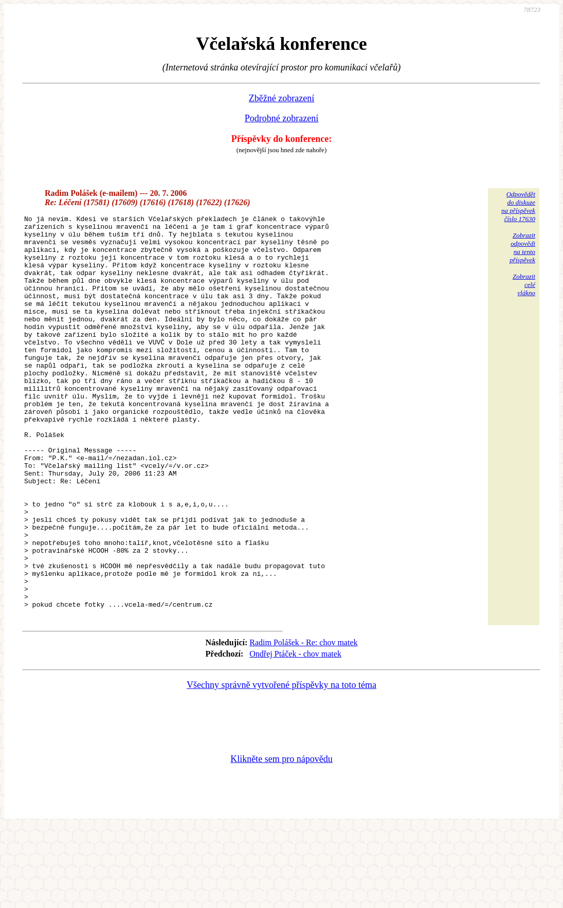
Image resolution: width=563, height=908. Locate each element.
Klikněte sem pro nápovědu (281, 839)
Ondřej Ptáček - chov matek (295, 734)
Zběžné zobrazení (281, 98)
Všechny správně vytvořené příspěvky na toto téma (281, 765)
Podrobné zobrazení (281, 118)
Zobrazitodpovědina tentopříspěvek (522, 247)
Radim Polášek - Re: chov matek (303, 722)
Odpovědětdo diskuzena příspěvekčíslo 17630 (518, 206)
